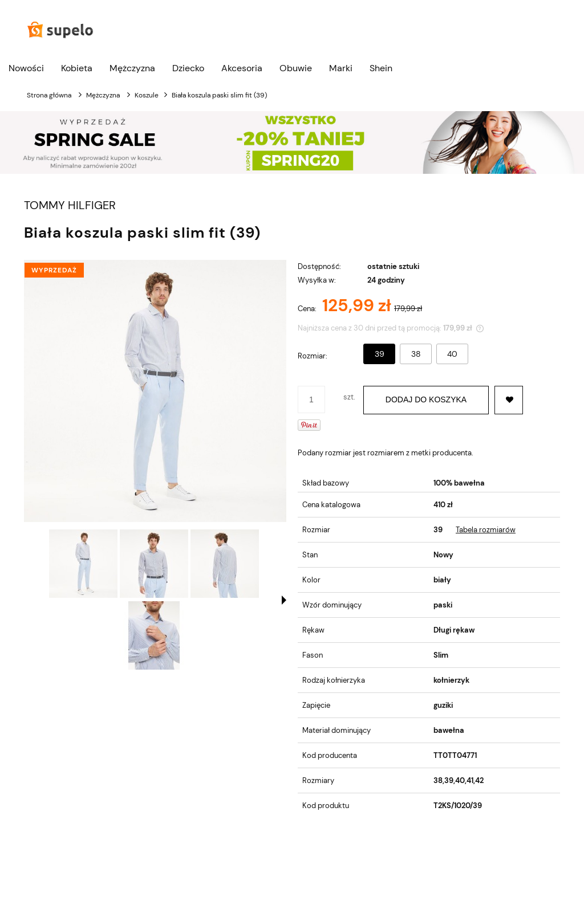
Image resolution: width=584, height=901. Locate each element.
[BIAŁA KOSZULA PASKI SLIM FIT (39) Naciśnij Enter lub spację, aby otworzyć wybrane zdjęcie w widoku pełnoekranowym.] (155, 391)
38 (416, 354)
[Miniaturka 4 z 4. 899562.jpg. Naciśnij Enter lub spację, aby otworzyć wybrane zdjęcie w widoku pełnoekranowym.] (154, 635)
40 (452, 354)
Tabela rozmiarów (486, 530)
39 (379, 354)
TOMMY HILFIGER (70, 205)
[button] (284, 600)
